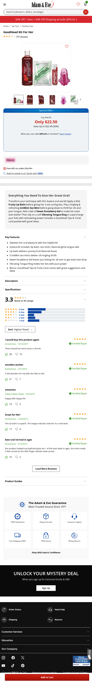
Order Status (11, 609)
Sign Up (46, 588)
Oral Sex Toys (27, 26)
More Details (65, 134)
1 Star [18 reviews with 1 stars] (21, 320)
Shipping (9, 619)
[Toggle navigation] (4, 4)
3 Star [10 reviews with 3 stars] (21, 315)
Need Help (56, 609)
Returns (55, 619)
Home (6, 26)
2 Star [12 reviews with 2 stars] (21, 318)
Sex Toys (15, 26)
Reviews (24, 36)
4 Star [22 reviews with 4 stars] (21, 312)
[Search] (46, 12)
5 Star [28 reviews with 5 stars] (21, 309)
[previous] (12, 99)
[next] (79, 99)
